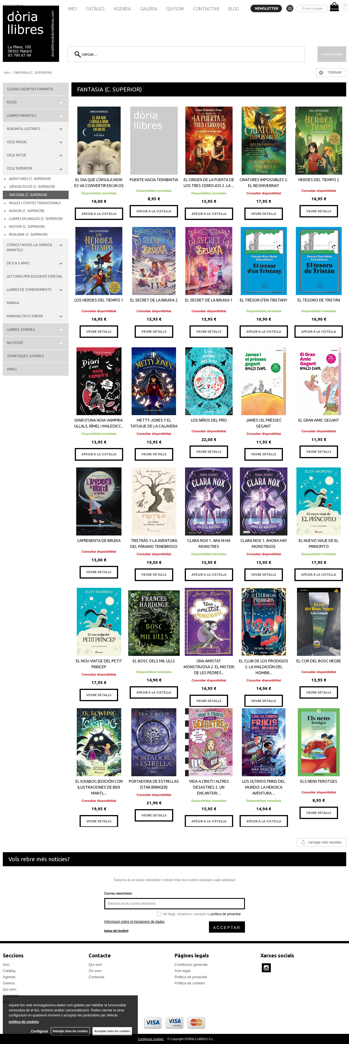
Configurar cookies (151, 1039)
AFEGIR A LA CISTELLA (99, 213)
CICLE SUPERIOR (19, 168)
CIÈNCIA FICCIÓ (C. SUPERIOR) (32, 186)
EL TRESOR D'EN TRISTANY (263, 300)
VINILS (12, 369)
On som (95, 971)
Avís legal (182, 971)
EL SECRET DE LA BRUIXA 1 (209, 300)
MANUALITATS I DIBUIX (25, 316)
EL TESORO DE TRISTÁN (319, 300)
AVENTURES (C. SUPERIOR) (30, 179)
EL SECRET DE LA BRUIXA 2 (154, 300)
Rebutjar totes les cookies (70, 1031)
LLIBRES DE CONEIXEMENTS (29, 289)
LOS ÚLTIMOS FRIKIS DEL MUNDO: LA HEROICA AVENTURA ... (263, 787)
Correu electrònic (118, 894)
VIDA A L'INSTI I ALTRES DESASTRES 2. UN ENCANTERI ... (209, 787)
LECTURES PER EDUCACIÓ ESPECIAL (34, 276)
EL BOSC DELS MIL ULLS (154, 661)
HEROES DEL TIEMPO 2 (318, 179)
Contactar (206, 8)
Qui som (175, 8)
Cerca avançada (332, 54)
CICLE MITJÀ (16, 155)
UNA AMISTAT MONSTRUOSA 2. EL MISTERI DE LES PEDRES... (209, 667)
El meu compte (312, 8)
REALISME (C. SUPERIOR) (28, 234)
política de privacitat (225, 914)
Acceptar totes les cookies (112, 1031)
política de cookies (24, 1022)
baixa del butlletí (116, 930)
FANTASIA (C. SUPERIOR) (28, 195)
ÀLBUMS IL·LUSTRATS (23, 128)
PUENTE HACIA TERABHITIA (154, 179)
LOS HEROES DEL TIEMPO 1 (99, 300)
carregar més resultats (325, 842)
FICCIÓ (12, 102)
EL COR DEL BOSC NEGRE (318, 661)
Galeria (148, 8)
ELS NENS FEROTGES (318, 781)
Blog (233, 8)
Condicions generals (191, 964)
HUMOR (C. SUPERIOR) (26, 211)
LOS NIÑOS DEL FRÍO (209, 420)
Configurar (39, 1031)
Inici (72, 8)
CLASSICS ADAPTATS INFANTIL (30, 89)
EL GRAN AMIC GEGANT (318, 420)
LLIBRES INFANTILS (21, 115)
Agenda (122, 8)
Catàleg (95, 8)
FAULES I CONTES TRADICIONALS (35, 203)
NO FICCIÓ (15, 343)
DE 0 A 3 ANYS (18, 263)
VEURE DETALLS (263, 213)
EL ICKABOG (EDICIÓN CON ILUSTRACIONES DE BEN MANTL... (99, 787)
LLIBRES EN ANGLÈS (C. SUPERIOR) (36, 218)
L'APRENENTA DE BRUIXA (99, 540)
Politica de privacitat (191, 977)
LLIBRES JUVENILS (21, 329)
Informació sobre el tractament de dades (134, 922)
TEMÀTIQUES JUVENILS (25, 356)
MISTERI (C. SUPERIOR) (27, 226)
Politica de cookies (190, 983)
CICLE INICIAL (17, 142)
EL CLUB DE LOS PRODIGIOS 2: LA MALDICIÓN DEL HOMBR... (263, 667)
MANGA (13, 303)
